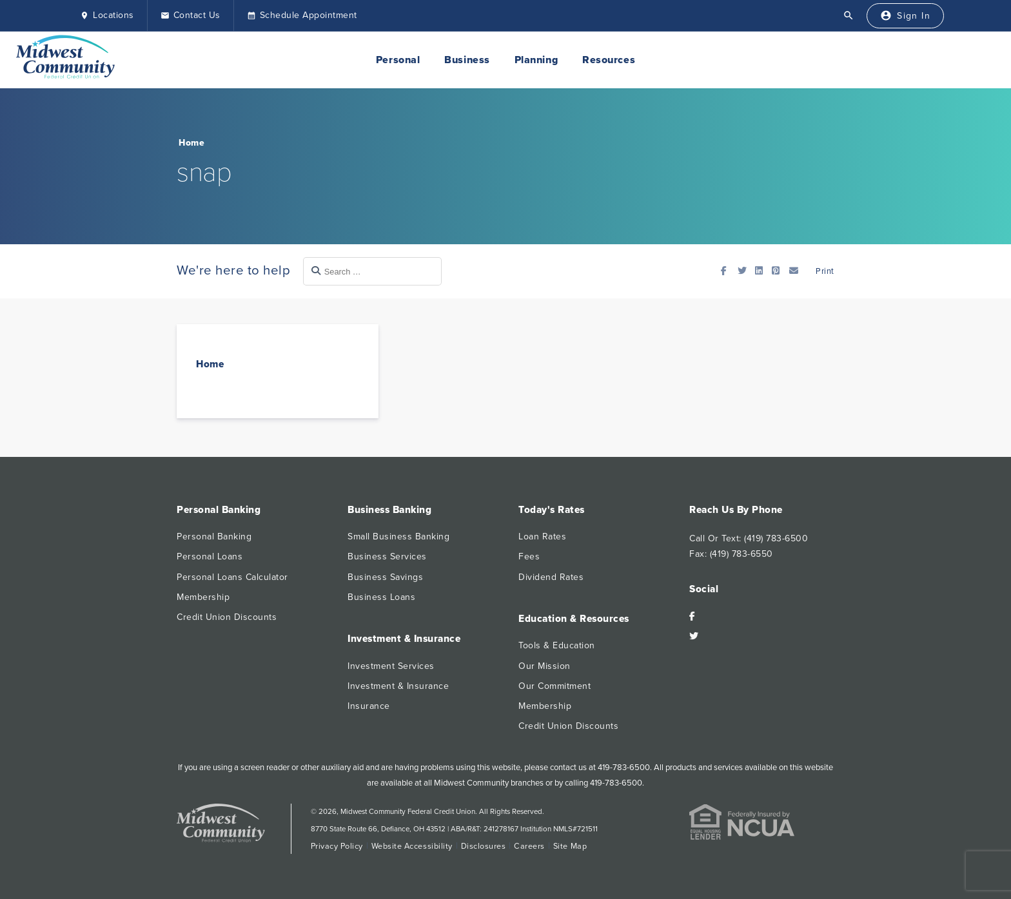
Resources (608, 59)
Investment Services (391, 666)
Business (466, 59)
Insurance (369, 706)
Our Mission (544, 666)
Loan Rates (542, 536)
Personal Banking (214, 536)
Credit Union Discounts (227, 617)
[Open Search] (848, 15)
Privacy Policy (337, 846)
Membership (203, 597)
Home (191, 142)
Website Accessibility (412, 846)
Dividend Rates (551, 577)
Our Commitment (554, 686)
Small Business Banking (398, 536)
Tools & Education (556, 645)
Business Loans (381, 597)
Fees (529, 556)
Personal (398, 59)
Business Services (387, 556)
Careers (529, 846)
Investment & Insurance (398, 686)
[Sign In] (905, 15)
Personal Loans (209, 556)
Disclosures (483, 846)
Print (824, 271)
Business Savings (385, 577)
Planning (536, 59)
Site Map (570, 846)
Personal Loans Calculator (232, 577)
